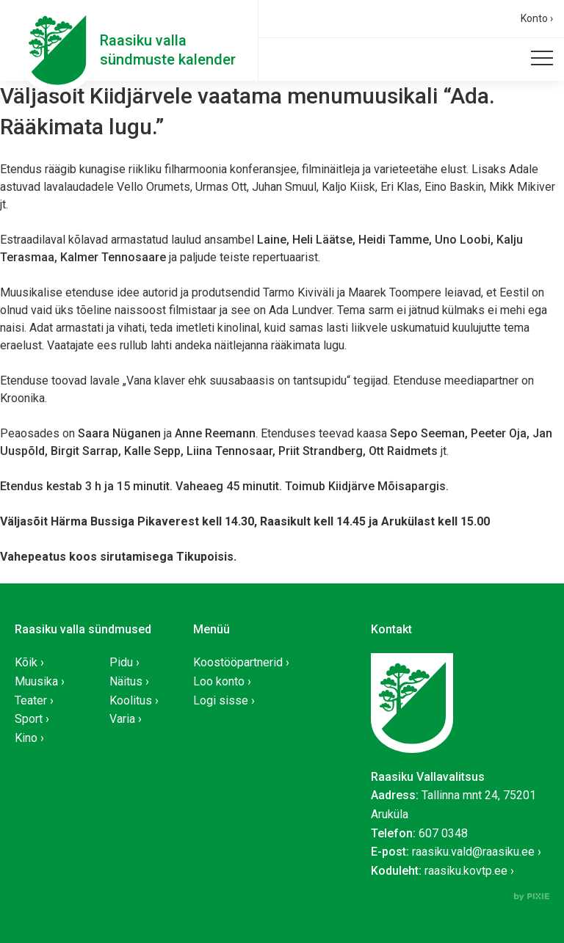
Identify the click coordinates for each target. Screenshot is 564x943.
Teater (31, 700)
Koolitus (130, 700)
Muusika (36, 681)
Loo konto (219, 681)
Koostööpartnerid (238, 662)
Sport (29, 719)
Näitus (125, 681)
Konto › (537, 18)
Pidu (121, 662)
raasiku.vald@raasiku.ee (473, 852)
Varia (122, 719)
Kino (26, 738)
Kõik (26, 662)
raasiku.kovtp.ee (465, 871)
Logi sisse (220, 700)
